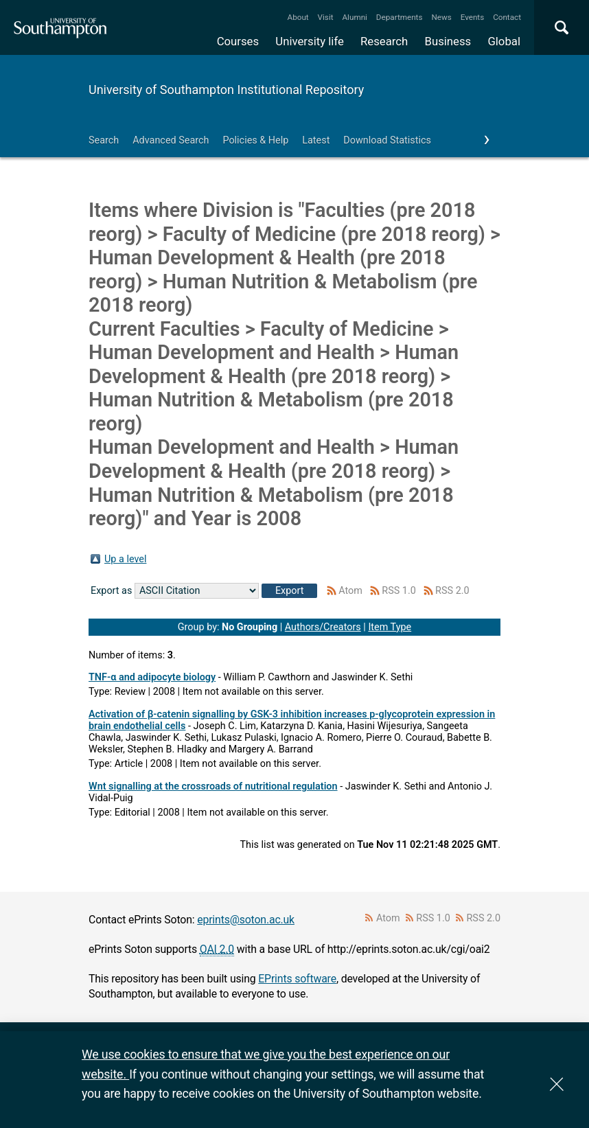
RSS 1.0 (399, 591)
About (298, 17)
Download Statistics (387, 140)
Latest (316, 140)
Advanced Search (170, 140)
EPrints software (297, 978)
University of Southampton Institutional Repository (226, 89)
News (441, 17)
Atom (350, 591)
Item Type (389, 627)
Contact (507, 17)
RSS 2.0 (452, 591)
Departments (399, 17)
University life (309, 41)
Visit (326, 17)
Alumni (354, 17)
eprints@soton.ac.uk (245, 919)
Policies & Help (255, 140)
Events (473, 17)
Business (448, 41)
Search (104, 140)
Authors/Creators (323, 627)
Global (503, 41)
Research (384, 41)
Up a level (125, 559)
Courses (238, 41)
